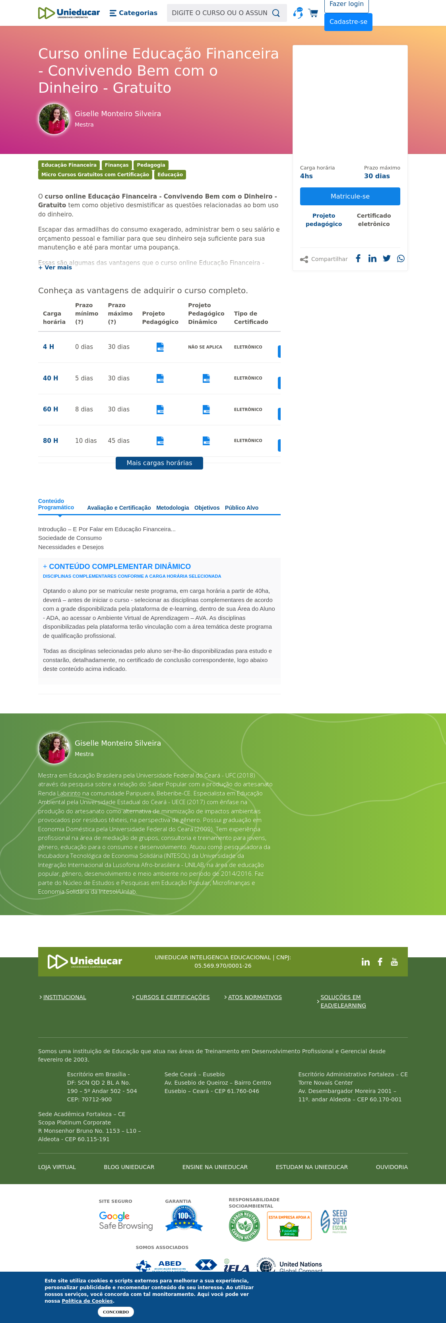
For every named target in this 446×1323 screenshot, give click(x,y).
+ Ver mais (55, 267)
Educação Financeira (69, 165)
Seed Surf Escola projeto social (333, 1225)
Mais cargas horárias (159, 463)
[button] (133, 13)
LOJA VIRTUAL (57, 1167)
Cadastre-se (349, 21)
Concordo (116, 1311)
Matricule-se (350, 196)
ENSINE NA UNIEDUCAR (215, 1167)
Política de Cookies (87, 1301)
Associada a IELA (237, 1267)
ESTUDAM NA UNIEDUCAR (312, 1167)
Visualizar (160, 347)
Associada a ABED (162, 1267)
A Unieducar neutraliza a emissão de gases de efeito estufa (244, 1225)
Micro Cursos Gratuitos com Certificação (95, 174)
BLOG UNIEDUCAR (129, 1167)
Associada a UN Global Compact (290, 1267)
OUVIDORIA (392, 1167)
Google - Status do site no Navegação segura (126, 1221)
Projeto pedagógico (324, 219)
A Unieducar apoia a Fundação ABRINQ (290, 1225)
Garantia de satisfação (184, 1219)
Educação (170, 174)
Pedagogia (151, 165)
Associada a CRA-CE (206, 1267)
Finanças (117, 165)
